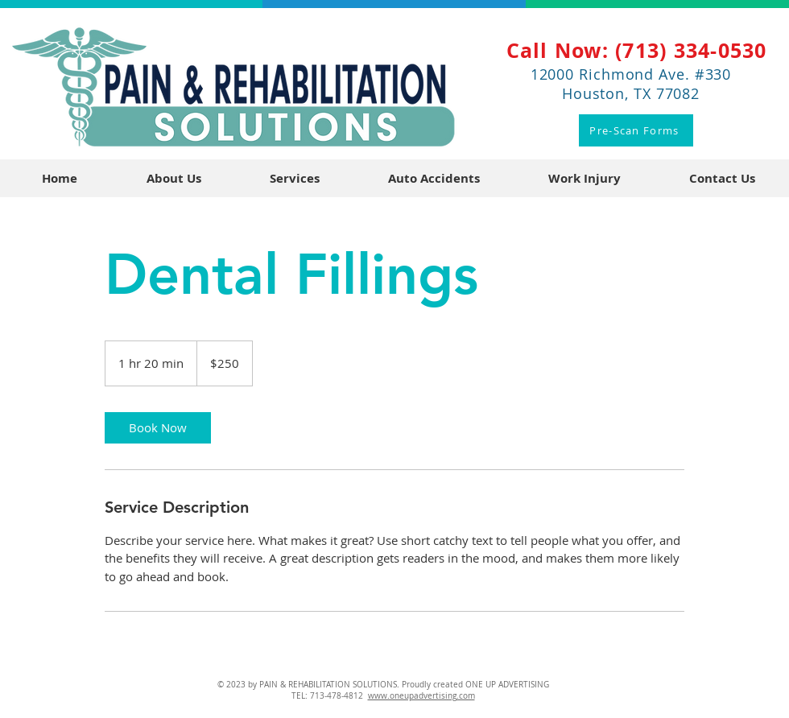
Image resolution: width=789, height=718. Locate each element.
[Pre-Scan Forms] (636, 130)
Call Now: (561, 50)
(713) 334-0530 (691, 50)
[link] (158, 428)
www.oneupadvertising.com (421, 696)
